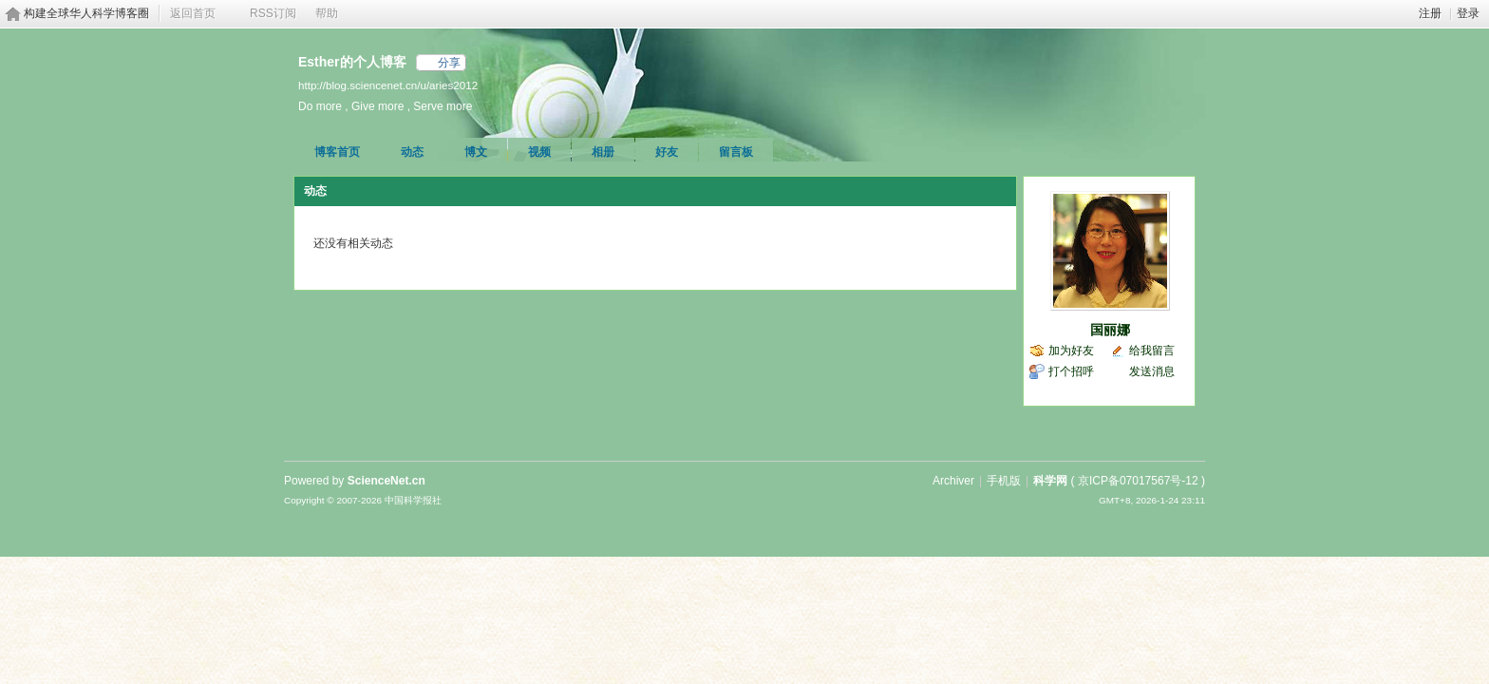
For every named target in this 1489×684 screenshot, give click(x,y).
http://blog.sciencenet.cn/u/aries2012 (388, 85)
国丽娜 (1110, 329)
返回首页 (193, 13)
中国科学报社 (413, 500)
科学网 (1050, 480)
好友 (666, 152)
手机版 (1004, 480)
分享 (449, 62)
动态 (412, 152)
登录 (1468, 13)
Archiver (953, 480)
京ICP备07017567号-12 (1138, 480)
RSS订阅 (273, 13)
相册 (603, 152)
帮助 (326, 13)
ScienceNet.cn (386, 480)
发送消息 (1152, 371)
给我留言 (1152, 350)
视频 (539, 152)
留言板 (736, 152)
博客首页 (337, 152)
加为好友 (1071, 350)
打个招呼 (1071, 371)
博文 (475, 152)
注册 (1430, 13)
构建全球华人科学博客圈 (86, 13)
